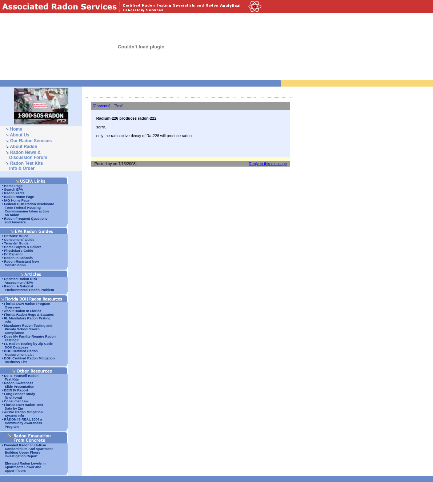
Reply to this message (268, 164)
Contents (101, 106)
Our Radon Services (31, 140)
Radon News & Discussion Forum (26, 155)
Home (16, 129)
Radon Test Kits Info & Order (24, 166)
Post (118, 106)
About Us (19, 135)
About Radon (23, 146)
